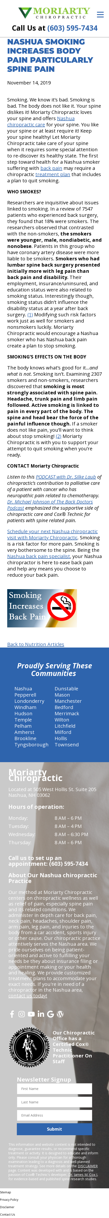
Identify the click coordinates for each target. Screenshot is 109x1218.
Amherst (24, 732)
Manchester (68, 701)
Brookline (25, 738)
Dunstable (66, 688)
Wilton (62, 719)
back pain (51, 168)
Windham (25, 707)
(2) (58, 436)
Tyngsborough (31, 744)
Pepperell (25, 695)
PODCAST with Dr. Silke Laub (66, 477)
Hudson (23, 713)
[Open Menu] (100, 14)
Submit (54, 1129)
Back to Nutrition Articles (35, 644)
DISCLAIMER (88, 1166)
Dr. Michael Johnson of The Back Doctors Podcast (50, 504)
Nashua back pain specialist (38, 556)
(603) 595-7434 (72, 28)
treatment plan (52, 174)
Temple (23, 719)
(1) (30, 314)
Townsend (67, 744)
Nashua (23, 688)
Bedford (64, 707)
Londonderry (29, 701)
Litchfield (65, 726)
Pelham (23, 726)
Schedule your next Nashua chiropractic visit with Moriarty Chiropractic (52, 534)
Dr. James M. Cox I (82, 1174)
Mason (62, 695)
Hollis (61, 738)
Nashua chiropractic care (41, 121)
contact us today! (27, 995)
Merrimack (67, 713)
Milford (63, 732)
